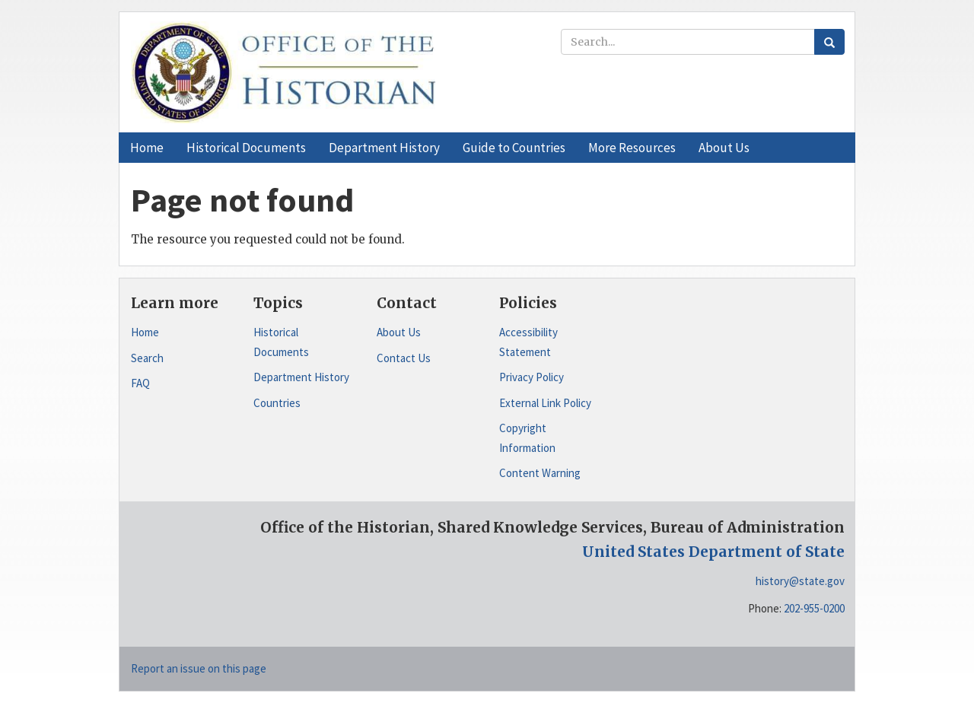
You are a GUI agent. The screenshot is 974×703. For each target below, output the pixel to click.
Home (145, 332)
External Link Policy (545, 403)
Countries (277, 403)
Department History (301, 377)
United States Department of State (713, 551)
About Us (399, 332)
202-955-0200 (814, 608)
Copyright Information (527, 438)
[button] (246, 147)
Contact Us (404, 358)
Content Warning (540, 473)
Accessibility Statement (528, 342)
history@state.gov (800, 581)
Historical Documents (281, 342)
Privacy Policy (531, 377)
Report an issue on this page (198, 668)
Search (147, 358)
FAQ (140, 383)
